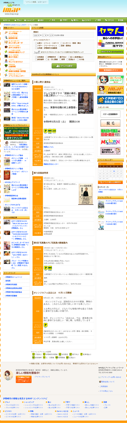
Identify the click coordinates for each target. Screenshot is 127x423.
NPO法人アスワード (12, 182)
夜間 (63, 59)
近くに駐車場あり (76, 57)
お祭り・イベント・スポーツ (48, 43)
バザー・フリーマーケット (47, 46)
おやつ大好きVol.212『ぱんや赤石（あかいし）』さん (19, 254)
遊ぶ (49, 402)
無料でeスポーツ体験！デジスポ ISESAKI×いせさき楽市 (20, 86)
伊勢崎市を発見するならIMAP (15, 25)
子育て (67, 402)
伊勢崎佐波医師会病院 (13, 288)
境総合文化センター (51, 164)
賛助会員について (108, 382)
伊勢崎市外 (52, 57)
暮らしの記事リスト (92, 407)
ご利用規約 (104, 386)
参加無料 (40, 59)
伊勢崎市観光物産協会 (13, 292)
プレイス (107, 405)
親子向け (63, 57)
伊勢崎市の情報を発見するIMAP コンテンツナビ (25, 398)
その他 (81, 59)
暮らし (86, 402)
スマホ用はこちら (106, 391)
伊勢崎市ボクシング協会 (14, 155)
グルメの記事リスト (12, 407)
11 (114, 171)
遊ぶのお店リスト (54, 405)
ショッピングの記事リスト (34, 407)
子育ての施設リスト (73, 405)
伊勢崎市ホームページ (13, 277)
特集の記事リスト (37, 416)
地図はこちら (49, 147)
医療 (105, 402)
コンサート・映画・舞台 (72, 43)
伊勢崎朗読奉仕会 (11, 196)
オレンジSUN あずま (12, 205)
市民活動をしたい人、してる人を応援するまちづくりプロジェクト (16, 147)
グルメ (7, 402)
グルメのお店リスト (12, 405)
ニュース (76, 411)
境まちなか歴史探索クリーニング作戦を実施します (19, 187)
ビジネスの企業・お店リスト (16, 414)
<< (100, 164)
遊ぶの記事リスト (54, 407)
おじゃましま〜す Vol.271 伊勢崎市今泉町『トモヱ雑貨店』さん (20, 245)
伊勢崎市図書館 (11, 296)
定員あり (72, 59)
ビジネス (8, 411)
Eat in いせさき (62, 411)
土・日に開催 (53, 59)
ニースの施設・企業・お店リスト (84, 414)
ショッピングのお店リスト (34, 405)
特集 (31, 411)
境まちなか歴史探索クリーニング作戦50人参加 (19, 111)
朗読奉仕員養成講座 (18, 199)
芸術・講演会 (66, 46)
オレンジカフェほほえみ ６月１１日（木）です (19, 210)
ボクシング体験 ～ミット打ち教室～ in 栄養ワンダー (19, 160)
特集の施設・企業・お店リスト (41, 414)
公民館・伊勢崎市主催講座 (47, 48)
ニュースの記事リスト (81, 416)
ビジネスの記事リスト (13, 416)
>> (121, 164)
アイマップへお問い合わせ (111, 377)
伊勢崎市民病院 (11, 284)
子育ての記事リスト (73, 407)
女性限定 (40, 57)
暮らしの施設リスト (92, 405)
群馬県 (7, 281)
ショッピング (29, 402)
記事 (105, 407)
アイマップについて (42, 377)
